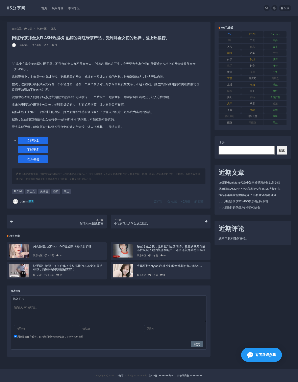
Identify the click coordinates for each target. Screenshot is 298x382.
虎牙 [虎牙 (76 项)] (229, 103)
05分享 (120, 375)
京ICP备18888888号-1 (161, 375)
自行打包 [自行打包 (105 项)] (275, 97)
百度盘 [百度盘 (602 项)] (275, 78)
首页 (29, 28)
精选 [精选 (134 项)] (229, 90)
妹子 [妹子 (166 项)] (229, 59)
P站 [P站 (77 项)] (229, 40)
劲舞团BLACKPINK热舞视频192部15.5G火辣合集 (249, 188)
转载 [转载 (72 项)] (275, 109)
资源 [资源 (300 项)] (229, 109)
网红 (66, 191)
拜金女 (31, 191)
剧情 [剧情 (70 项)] (229, 52)
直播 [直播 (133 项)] (229, 84)
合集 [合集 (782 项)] (252, 52)
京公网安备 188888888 (189, 375)
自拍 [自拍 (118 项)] (252, 97)
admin (23, 201)
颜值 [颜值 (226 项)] (229, 122)
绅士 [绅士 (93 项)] (252, 90)
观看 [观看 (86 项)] (252, 103)
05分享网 (16, 7)
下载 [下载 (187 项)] (252, 40)
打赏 (158, 201)
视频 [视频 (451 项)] (275, 103)
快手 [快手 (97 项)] (229, 65)
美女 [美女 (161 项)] (229, 97)
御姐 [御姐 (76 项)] (252, 59)
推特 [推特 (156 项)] (275, 65)
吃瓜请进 (33, 159)
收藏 (172, 201)
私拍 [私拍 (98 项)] (252, 84)
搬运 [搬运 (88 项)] (229, 71)
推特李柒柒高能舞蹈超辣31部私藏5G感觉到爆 (247, 195)
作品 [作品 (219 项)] (252, 46)
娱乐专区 (42, 28)
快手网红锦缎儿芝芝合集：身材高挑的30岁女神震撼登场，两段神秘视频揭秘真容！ (67, 267)
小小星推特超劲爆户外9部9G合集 (239, 207)
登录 (285, 8)
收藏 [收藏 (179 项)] (252, 71)
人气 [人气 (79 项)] (229, 46)
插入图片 (18, 298)
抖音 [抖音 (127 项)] (252, 65)
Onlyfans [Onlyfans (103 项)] (275, 33)
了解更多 (33, 149)
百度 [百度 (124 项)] (229, 78)
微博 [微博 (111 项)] (275, 59)
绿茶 (55, 191)
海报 (185, 201)
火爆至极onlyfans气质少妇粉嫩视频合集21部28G (169, 266)
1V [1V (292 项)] (229, 33)
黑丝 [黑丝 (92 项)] (275, 122)
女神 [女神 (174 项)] (275, 52)
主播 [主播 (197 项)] (275, 40)
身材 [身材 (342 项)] (252, 109)
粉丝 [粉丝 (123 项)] (275, 84)
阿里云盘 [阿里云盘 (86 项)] (252, 116)
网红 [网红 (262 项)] (275, 90)
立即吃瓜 (33, 140)
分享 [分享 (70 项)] (275, 46)
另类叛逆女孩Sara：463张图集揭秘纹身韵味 (62, 246)
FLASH (18, 191)
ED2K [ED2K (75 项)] (252, 33)
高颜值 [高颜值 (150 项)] (252, 122)
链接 (199, 201)
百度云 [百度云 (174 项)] (252, 78)
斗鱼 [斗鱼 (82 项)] (275, 71)
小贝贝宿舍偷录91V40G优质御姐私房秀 (244, 201)
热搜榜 (44, 191)
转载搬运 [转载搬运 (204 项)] (229, 116)
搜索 (222, 142)
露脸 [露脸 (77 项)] (275, 116)
